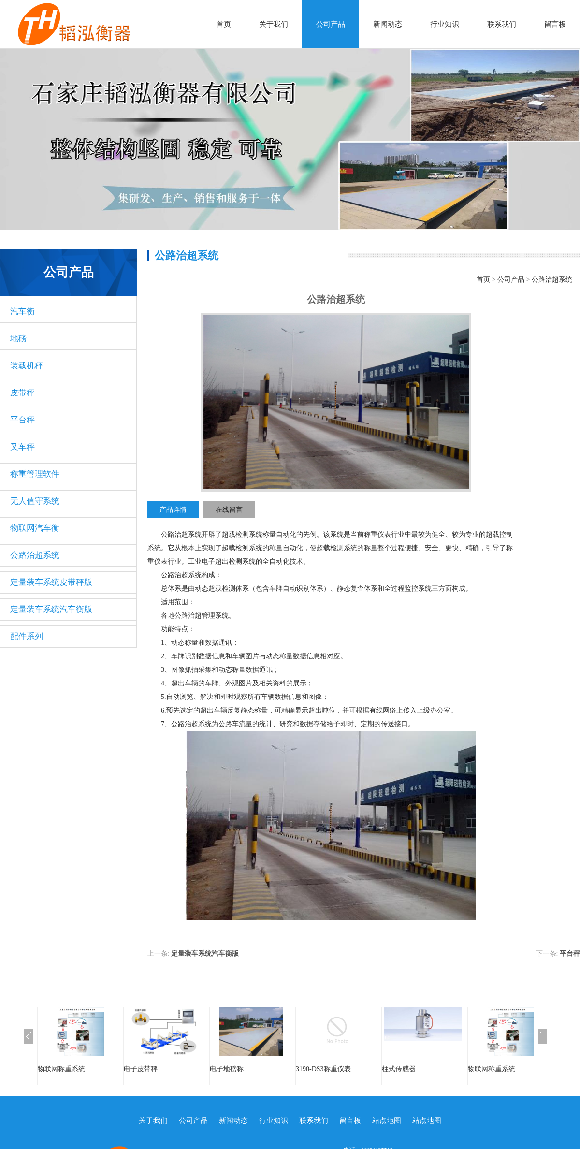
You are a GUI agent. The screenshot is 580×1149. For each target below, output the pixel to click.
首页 (224, 24)
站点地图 (386, 1120)
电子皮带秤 (141, 1069)
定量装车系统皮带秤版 (51, 582)
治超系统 (188, 534)
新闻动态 (387, 24)
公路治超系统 (34, 555)
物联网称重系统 (61, 1069)
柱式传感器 (399, 1069)
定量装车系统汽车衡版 (51, 609)
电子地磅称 (227, 1069)
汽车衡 (22, 311)
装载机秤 (26, 365)
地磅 (18, 338)
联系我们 (501, 24)
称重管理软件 (34, 474)
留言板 (555, 24)
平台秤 (22, 419)
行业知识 (444, 24)
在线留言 (229, 509)
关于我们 (273, 24)
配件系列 (26, 636)
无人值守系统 (34, 501)
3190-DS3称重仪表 (323, 1069)
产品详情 (173, 509)
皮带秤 (22, 392)
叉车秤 (22, 446)
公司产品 (330, 24)
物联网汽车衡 (34, 528)
